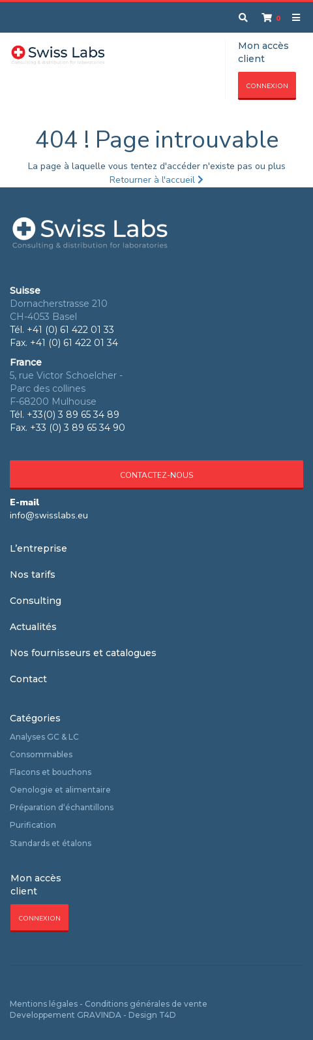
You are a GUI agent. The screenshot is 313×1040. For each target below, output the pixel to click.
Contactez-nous (156, 475)
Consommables (41, 754)
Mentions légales (44, 1004)
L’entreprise (38, 548)
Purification (33, 825)
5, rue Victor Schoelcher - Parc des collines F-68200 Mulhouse (66, 388)
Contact (28, 679)
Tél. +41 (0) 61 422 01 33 (62, 330)
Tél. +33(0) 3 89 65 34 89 (64, 414)
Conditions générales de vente (146, 1004)
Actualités (33, 627)
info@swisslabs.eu (49, 515)
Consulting (35, 601)
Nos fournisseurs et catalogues (83, 653)
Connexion (267, 86)
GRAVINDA (99, 1015)
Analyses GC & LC (44, 737)
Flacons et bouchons (50, 772)
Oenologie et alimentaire (60, 790)
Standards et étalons (50, 843)
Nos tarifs (32, 574)
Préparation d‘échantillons (61, 807)
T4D (167, 1015)
